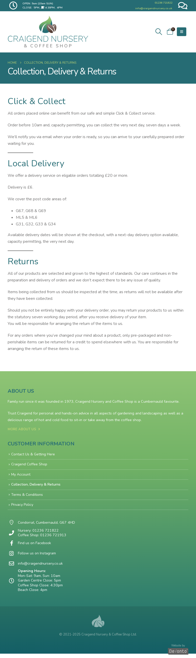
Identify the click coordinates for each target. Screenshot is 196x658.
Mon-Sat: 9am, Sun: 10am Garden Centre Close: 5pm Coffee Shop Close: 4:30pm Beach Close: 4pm (41, 585)
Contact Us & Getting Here (33, 454)
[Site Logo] (48, 31)
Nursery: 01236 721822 (38, 532)
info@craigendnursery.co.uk (153, 8)
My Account (21, 475)
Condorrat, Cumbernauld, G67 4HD (47, 524)
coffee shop (131, 419)
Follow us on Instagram (37, 555)
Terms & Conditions (27, 495)
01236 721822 (163, 3)
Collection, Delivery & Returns (36, 485)
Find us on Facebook (35, 545)
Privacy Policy (22, 506)
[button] (159, 31)
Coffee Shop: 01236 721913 (42, 537)
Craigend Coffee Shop (29, 464)
